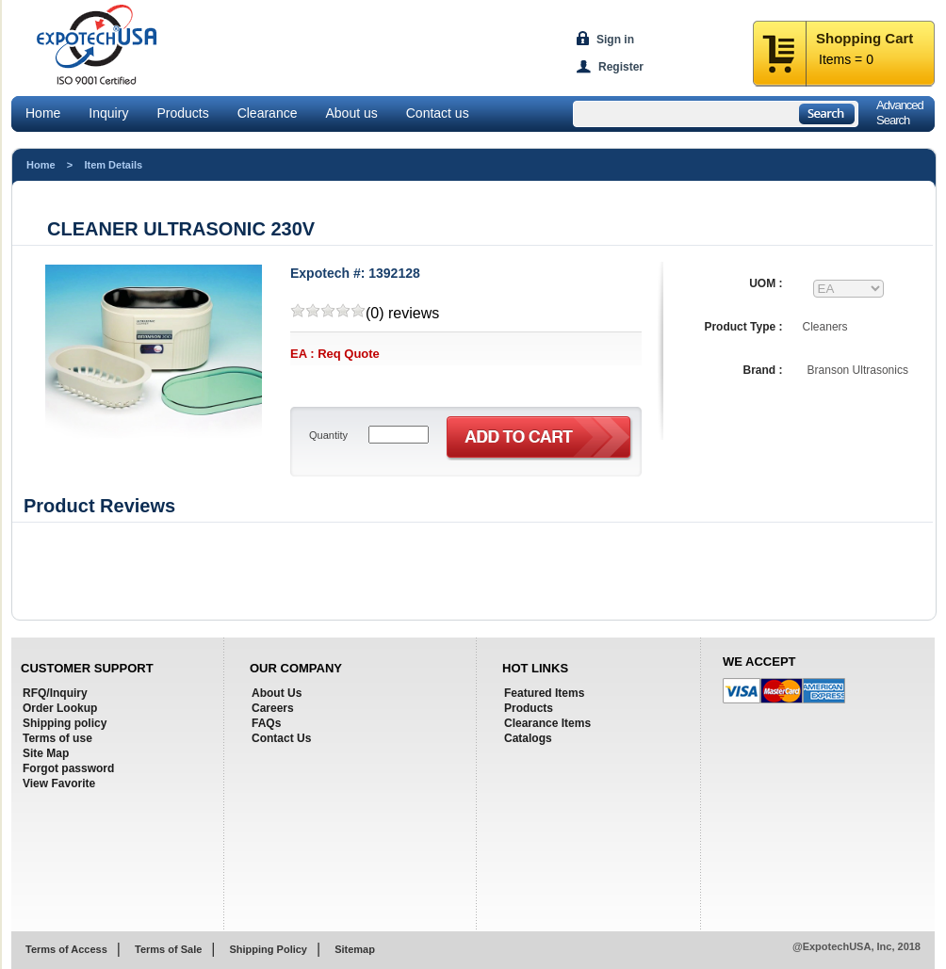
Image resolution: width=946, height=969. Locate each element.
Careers (273, 708)
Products (182, 113)
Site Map (46, 753)
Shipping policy (64, 723)
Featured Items (544, 693)
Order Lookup (60, 708)
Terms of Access (66, 949)
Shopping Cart (864, 38)
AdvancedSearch (899, 112)
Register (621, 66)
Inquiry (108, 113)
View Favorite (59, 783)
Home (42, 113)
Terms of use (57, 738)
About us (351, 113)
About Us (277, 693)
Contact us (437, 113)
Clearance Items (547, 723)
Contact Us (281, 738)
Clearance (267, 113)
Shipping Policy (268, 949)
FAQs (266, 723)
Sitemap (354, 949)
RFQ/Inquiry (55, 693)
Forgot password (68, 768)
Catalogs (528, 738)
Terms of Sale (168, 949)
